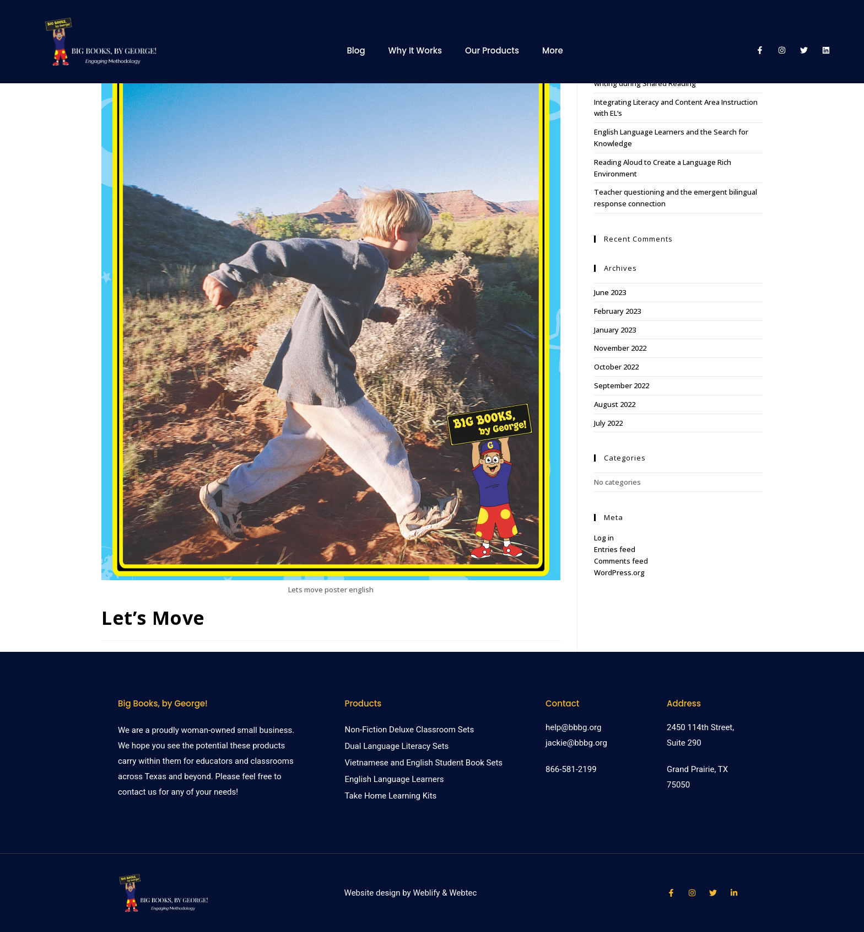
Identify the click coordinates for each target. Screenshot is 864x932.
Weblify (426, 893)
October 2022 (616, 367)
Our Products (492, 50)
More (552, 50)
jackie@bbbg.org (576, 743)
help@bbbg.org (573, 727)
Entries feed (614, 549)
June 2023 (610, 292)
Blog (356, 50)
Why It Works (415, 50)
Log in (604, 538)
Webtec (463, 893)
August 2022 (614, 404)
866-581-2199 (571, 769)
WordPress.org (619, 572)
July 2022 (608, 423)
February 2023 (617, 311)
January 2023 (615, 330)
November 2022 (620, 348)
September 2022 (621, 385)
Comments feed (621, 561)
